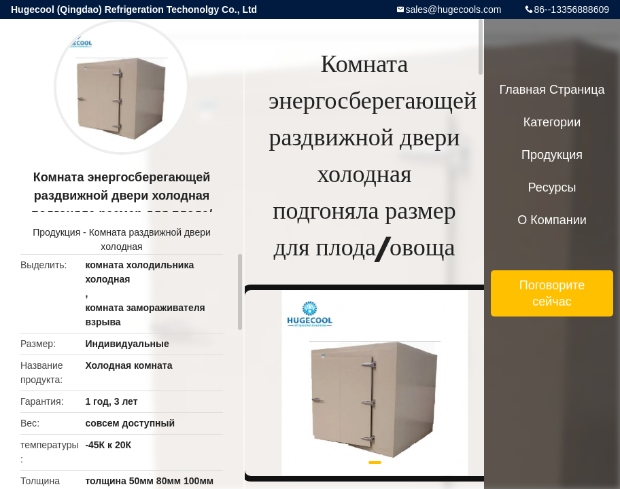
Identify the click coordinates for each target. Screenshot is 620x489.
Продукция (56, 232)
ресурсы (552, 187)
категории (552, 122)
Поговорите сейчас (552, 293)
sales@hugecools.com (453, 9)
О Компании (552, 220)
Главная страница (551, 89)
